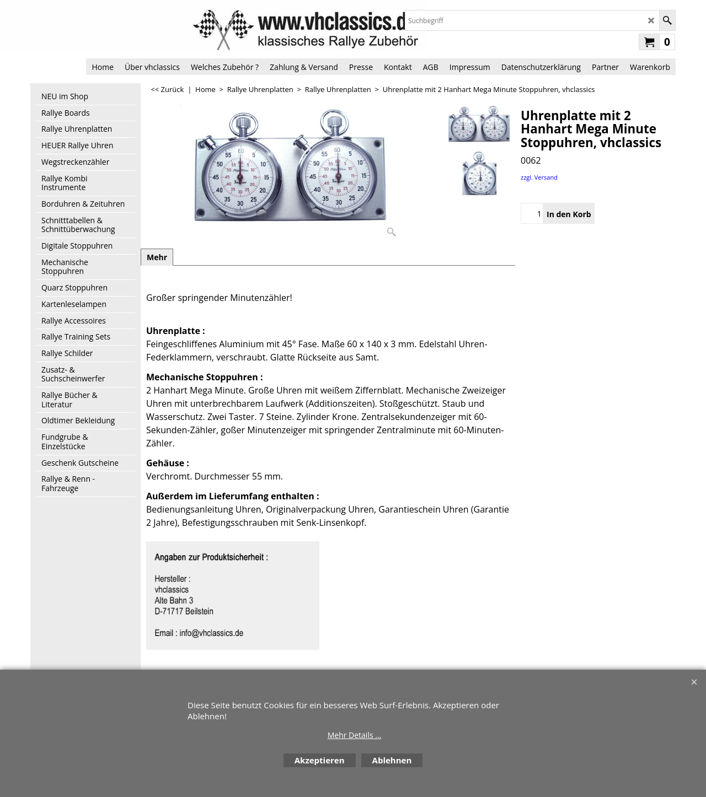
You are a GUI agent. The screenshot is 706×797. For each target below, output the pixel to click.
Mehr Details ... (355, 735)
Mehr (157, 257)
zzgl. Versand (539, 177)
